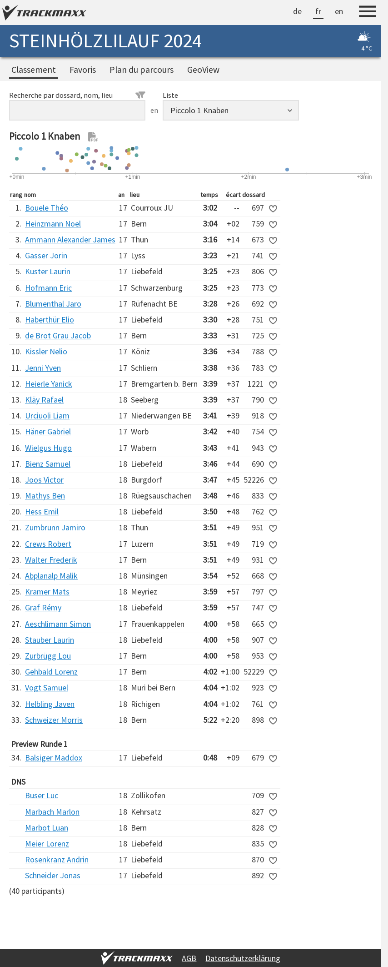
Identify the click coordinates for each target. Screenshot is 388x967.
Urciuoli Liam (47, 415)
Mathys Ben (45, 495)
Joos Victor (44, 479)
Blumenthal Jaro (53, 303)
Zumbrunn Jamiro (55, 527)
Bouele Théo (46, 207)
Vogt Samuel (46, 687)
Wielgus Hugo (48, 448)
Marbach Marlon (52, 811)
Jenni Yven (43, 368)
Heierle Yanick (48, 383)
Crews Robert (48, 544)
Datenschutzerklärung (242, 958)
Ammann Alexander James (70, 239)
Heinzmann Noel (53, 223)
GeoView (203, 69)
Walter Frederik (51, 559)
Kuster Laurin (47, 271)
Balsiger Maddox (53, 757)
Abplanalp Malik (51, 575)
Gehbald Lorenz (51, 671)
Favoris (83, 69)
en (339, 11)
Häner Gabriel (48, 431)
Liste (170, 95)
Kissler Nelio (46, 351)
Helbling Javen (50, 704)
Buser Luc (41, 795)
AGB (189, 958)
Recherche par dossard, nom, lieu (77, 95)
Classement (33, 69)
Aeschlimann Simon (58, 624)
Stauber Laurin (49, 640)
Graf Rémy (43, 607)
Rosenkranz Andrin (57, 859)
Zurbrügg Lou (48, 655)
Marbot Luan (46, 827)
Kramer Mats (47, 591)
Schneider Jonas (52, 875)
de (297, 11)
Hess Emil (42, 511)
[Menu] (367, 12)
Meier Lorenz (47, 843)
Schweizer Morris (54, 720)
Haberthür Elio (49, 319)
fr (318, 11)
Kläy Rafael (44, 399)
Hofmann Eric (48, 287)
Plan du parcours (141, 69)
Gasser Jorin (46, 255)
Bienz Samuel (47, 463)
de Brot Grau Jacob (58, 335)
